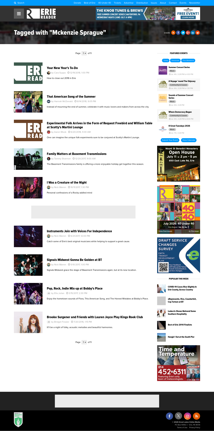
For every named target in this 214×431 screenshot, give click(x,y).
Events (183, 3)
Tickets (117, 3)
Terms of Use (182, 428)
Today (165, 60)
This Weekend (188, 60)
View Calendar (188, 140)
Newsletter (194, 3)
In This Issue (194, 231)
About (163, 3)
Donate (77, 3)
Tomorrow (175, 60)
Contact (173, 3)
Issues (154, 3)
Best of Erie (89, 3)
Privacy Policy (194, 428)
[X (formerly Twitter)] (178, 417)
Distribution (142, 3)
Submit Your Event (170, 140)
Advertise (128, 3)
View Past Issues (165, 231)
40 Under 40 (104, 3)
